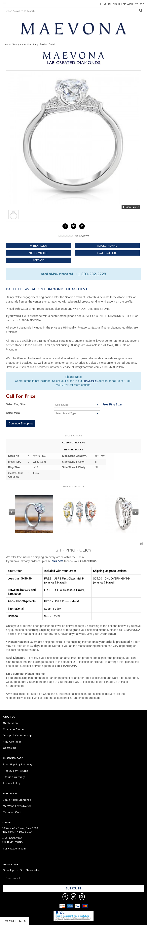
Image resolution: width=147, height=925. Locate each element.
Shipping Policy (73, 449)
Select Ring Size (15, 404)
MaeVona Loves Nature (17, 806)
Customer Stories (13, 729)
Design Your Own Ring (25, 44)
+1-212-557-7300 (12, 838)
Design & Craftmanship (17, 735)
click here (57, 561)
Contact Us (10, 748)
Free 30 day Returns (15, 771)
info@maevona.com (14, 848)
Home (8, 44)
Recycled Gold (12, 812)
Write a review (38, 246)
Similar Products (73, 486)
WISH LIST (130, 4)
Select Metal (13, 412)
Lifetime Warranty (14, 777)
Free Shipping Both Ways (18, 764)
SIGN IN (117, 4)
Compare (38, 260)
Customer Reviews (73, 442)
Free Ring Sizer (112, 404)
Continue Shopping (21, 423)
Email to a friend (107, 253)
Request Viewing (107, 246)
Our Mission (10, 723)
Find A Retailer (12, 741)
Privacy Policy (11, 783)
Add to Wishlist (38, 253)
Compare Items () (14, 920)
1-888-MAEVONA (12, 841)
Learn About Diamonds (17, 800)
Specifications (74, 435)
